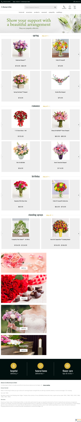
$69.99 (20, 207)
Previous (2, 54)
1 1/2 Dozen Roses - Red (20, 130)
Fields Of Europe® (60, 60)
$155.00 (21, 136)
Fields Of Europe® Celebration (60, 201)
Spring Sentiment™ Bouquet (21, 92)
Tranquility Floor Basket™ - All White (21, 239)
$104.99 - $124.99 (20, 245)
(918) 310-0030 (6, 1)
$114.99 (60, 168)
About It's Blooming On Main (9, 330)
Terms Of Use (51, 420)
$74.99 (60, 66)
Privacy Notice (59, 420)
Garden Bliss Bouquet (60, 92)
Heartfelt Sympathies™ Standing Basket (60, 239)
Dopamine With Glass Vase (20, 201)
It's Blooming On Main (6, 7)
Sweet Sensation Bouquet (60, 162)
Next (79, 54)
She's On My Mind (21, 162)
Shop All (44, 36)
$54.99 (20, 168)
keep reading (46, 333)
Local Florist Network (68, 420)
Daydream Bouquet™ (21, 60)
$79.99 (60, 98)
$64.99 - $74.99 (60, 207)
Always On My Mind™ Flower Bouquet (60, 130)
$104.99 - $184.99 (60, 245)
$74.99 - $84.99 (20, 66)
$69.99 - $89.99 (60, 136)
